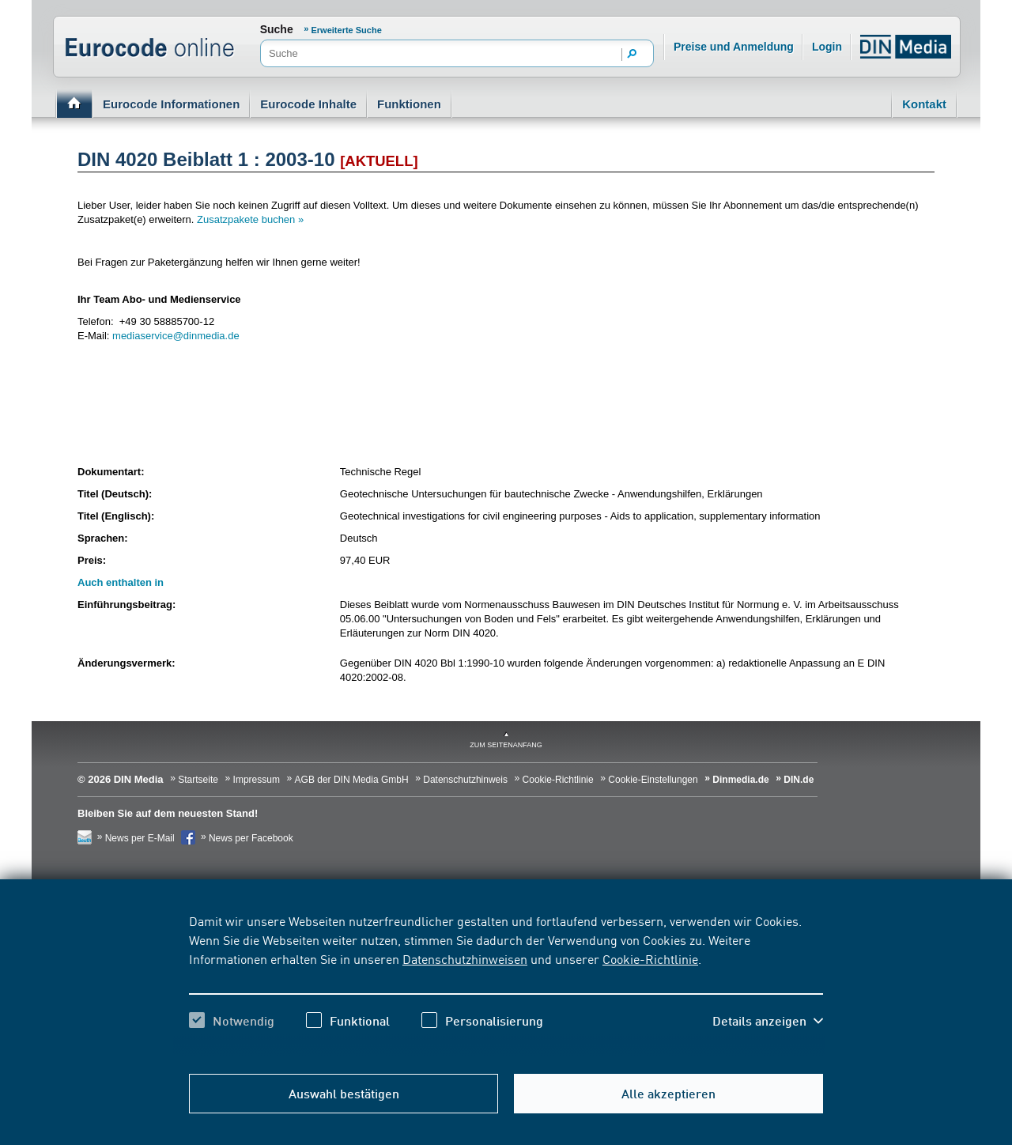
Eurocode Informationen (171, 104)
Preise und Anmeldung (734, 46)
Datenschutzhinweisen (464, 958)
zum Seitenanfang (506, 745)
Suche (276, 29)
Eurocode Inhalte (308, 104)
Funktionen (409, 104)
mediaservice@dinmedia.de (176, 336)
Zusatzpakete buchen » (250, 219)
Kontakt (924, 104)
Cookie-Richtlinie (650, 958)
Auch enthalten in (120, 582)
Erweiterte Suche (347, 30)
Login (827, 46)
